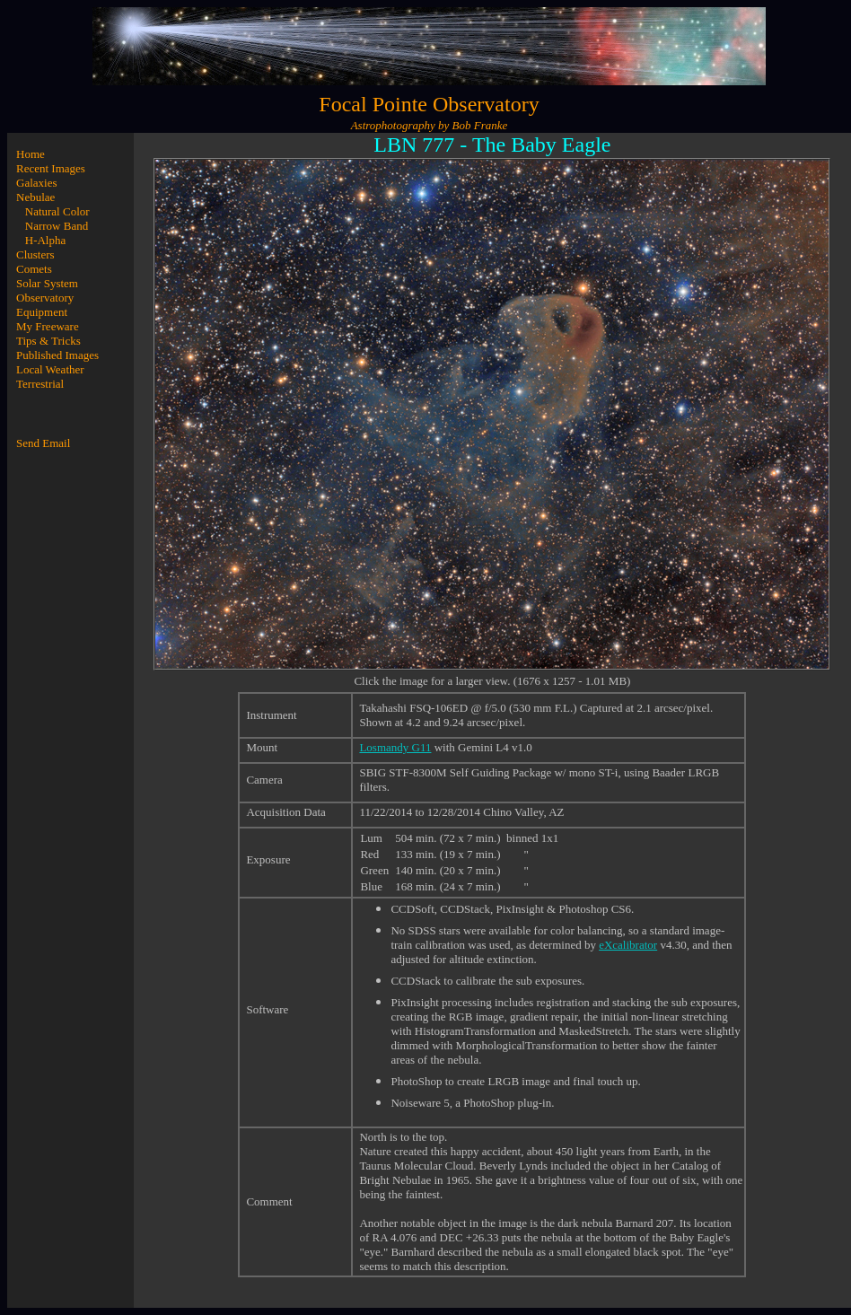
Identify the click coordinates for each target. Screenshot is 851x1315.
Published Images (57, 355)
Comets (34, 269)
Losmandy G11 (395, 747)
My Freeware (47, 326)
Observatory (45, 297)
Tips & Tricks (48, 340)
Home (30, 154)
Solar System (47, 283)
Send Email (43, 443)
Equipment (41, 312)
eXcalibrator (628, 944)
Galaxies (36, 182)
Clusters (35, 254)
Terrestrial (40, 383)
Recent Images (50, 168)
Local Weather (50, 369)
